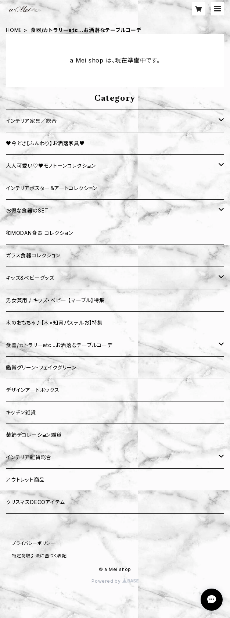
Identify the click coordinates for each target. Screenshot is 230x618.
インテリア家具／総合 (31, 121)
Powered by (115, 581)
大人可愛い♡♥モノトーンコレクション (51, 165)
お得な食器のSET (27, 210)
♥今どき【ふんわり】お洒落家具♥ (45, 143)
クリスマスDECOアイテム (35, 502)
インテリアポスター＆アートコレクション (51, 188)
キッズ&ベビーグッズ (30, 278)
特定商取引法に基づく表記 (39, 555)
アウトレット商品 (25, 479)
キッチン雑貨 (21, 412)
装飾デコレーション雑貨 (34, 435)
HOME (14, 30)
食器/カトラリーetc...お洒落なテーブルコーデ (59, 345)
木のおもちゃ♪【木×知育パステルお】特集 (54, 322)
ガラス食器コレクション (33, 255)
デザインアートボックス (33, 390)
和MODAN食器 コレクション (39, 233)
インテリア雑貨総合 (28, 457)
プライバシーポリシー (33, 543)
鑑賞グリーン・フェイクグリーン (41, 367)
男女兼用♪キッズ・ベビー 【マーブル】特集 (55, 300)
